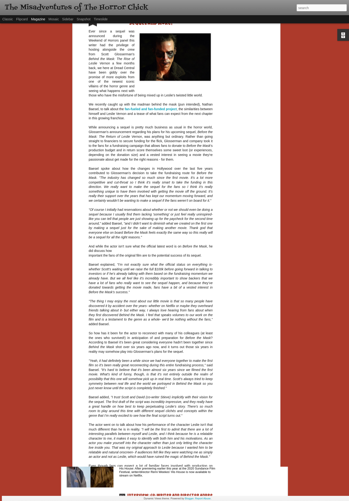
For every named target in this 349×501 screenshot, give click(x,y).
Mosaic (53, 19)
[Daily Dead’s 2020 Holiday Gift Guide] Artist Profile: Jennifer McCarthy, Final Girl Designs (171, 393)
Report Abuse (203, 498)
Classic (7, 19)
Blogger (189, 498)
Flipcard (22, 19)
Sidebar (67, 19)
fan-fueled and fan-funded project (151, 35)
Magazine (38, 19)
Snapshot (84, 19)
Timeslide (101, 19)
